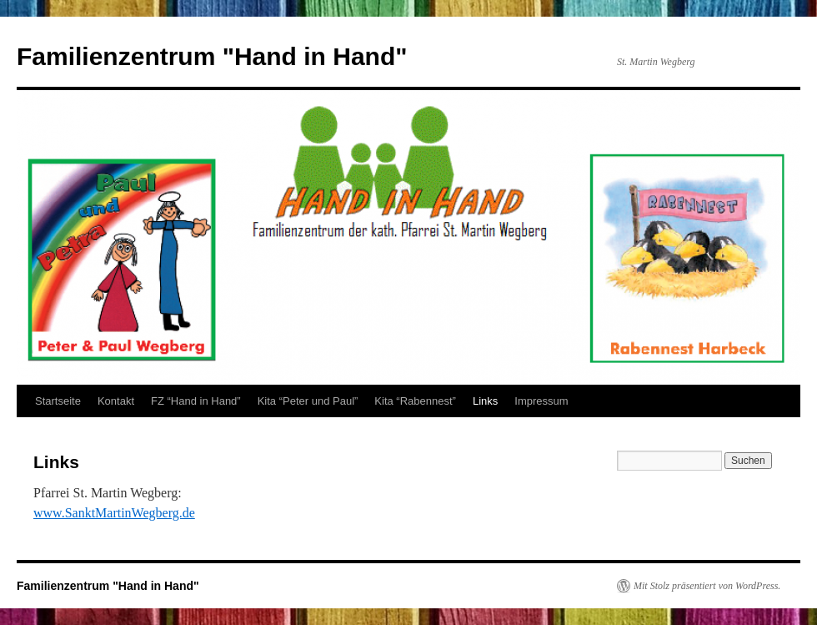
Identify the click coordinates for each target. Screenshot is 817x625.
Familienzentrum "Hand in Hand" (212, 56)
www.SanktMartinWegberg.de (114, 513)
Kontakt (116, 401)
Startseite (58, 401)
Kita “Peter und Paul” (308, 401)
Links (485, 401)
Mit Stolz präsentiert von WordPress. (707, 586)
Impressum (541, 401)
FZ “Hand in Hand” (196, 401)
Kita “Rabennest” (415, 401)
